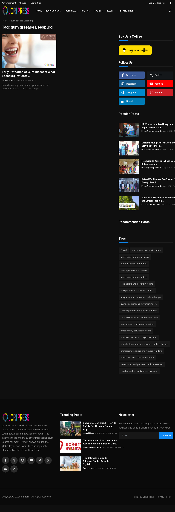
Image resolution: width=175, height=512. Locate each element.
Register (161, 2)
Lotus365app (88, 433)
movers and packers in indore (135, 257)
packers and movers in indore (146, 250)
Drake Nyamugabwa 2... (151, 131)
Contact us (36, 2)
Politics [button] (86, 11)
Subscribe (166, 435)
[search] (170, 11)
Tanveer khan (89, 468)
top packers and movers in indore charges (141, 297)
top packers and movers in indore (137, 283)
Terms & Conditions (142, 496)
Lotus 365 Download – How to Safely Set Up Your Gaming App (99, 426)
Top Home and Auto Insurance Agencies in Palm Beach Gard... (100, 442)
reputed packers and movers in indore (139, 370)
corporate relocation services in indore (139, 317)
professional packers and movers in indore (141, 350)
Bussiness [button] (72, 11)
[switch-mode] (170, 3)
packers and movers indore (134, 263)
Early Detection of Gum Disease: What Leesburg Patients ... (29, 74)
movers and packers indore (134, 277)
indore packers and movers (134, 270)
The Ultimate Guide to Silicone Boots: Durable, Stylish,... (96, 461)
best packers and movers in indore (137, 290)
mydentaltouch (8, 80)
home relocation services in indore (137, 357)
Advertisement (9, 2)
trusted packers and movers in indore (139, 303)
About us (23, 2)
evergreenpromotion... (151, 204)
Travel (124, 250)
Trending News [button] (53, 11)
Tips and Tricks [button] (127, 11)
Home (39, 10)
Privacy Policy (163, 496)
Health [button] (111, 11)
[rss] (14, 469)
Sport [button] (99, 11)
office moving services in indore (136, 330)
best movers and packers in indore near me (142, 364)
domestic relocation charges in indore (139, 337)
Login (151, 2)
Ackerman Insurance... (92, 447)
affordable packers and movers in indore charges (144, 344)
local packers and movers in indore (137, 324)
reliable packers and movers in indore (139, 310)
